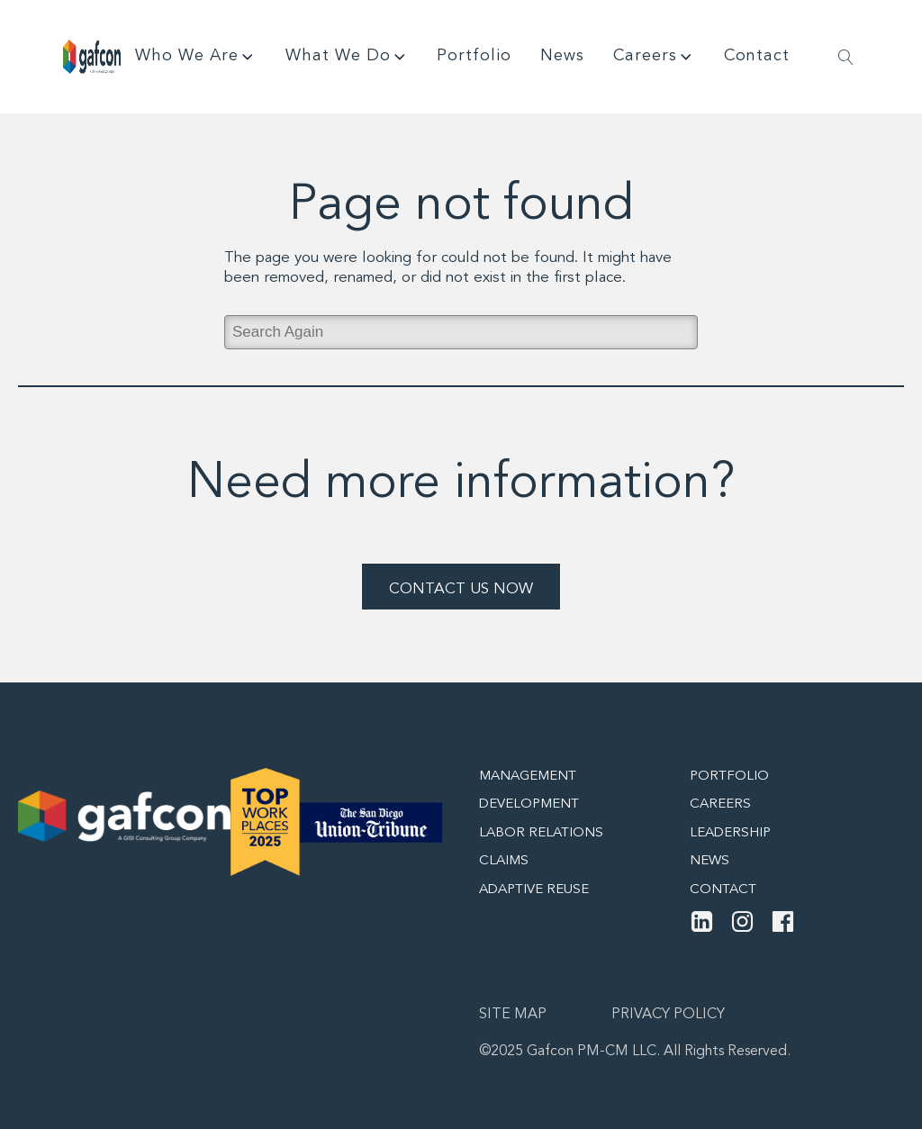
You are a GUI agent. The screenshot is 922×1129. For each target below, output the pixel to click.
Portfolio (474, 56)
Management (527, 776)
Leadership (730, 833)
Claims (504, 861)
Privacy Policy (668, 1014)
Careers (654, 57)
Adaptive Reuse (534, 890)
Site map (513, 1014)
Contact (757, 56)
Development (529, 804)
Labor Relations (541, 833)
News (562, 56)
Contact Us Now (461, 589)
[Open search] (846, 57)
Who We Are (196, 57)
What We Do (347, 57)
